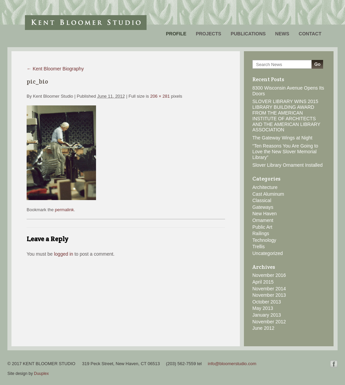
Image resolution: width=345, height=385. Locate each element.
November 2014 (269, 288)
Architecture (265, 187)
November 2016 (269, 275)
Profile (176, 33)
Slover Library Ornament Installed (287, 165)
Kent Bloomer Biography (55, 68)
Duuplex (41, 373)
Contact (310, 33)
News (282, 33)
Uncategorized (267, 253)
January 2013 (266, 315)
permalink (64, 209)
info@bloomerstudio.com (232, 363)
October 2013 (266, 301)
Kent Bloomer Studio (86, 22)
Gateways (262, 207)
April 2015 (263, 282)
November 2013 (269, 295)
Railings (260, 233)
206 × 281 (160, 96)
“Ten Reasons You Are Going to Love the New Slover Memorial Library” (285, 151)
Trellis (258, 246)
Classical (261, 200)
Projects (208, 33)
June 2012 (263, 328)
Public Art (262, 227)
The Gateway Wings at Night (282, 137)
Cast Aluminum (268, 194)
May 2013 (262, 308)
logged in (63, 254)
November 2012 (269, 321)
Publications (248, 33)
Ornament (262, 220)
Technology (264, 240)
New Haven (264, 213)
